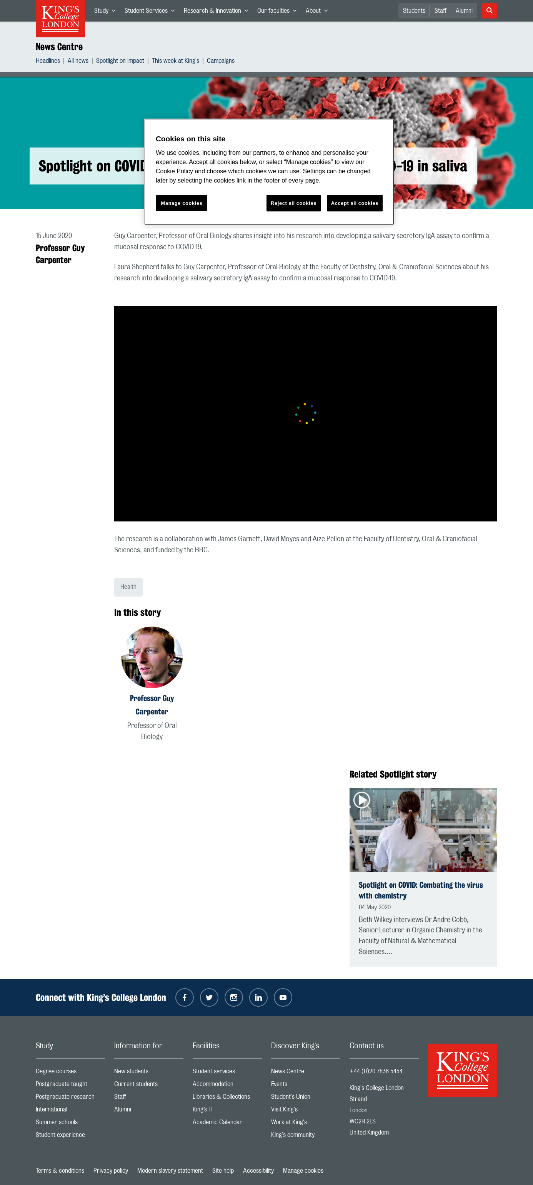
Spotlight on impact (120, 62)
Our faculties (279, 12)
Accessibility (258, 1171)
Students (414, 11)
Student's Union (305, 1098)
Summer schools (70, 1124)
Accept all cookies (354, 203)
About (319, 12)
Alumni (464, 11)
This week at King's (175, 62)
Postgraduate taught (70, 1086)
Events (305, 1086)
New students (148, 1073)
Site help (223, 1171)
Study (107, 12)
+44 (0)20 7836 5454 (376, 1071)
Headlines (48, 62)
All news (78, 62)
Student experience (70, 1136)
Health (128, 587)
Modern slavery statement (170, 1171)
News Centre (59, 46)
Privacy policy (110, 1171)
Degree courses (70, 1073)
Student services (227, 1073)
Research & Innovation (218, 12)
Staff (440, 11)
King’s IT (227, 1111)
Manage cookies (303, 1171)
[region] (269, 172)
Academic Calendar (227, 1124)
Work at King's (305, 1124)
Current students (148, 1086)
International (70, 1111)
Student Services (152, 12)
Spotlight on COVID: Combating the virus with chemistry (421, 890)
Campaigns (221, 62)
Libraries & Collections (227, 1098)
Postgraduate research (70, 1098)
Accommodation (227, 1086)
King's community (305, 1136)
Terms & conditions (60, 1171)
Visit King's (305, 1111)
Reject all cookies (293, 203)
